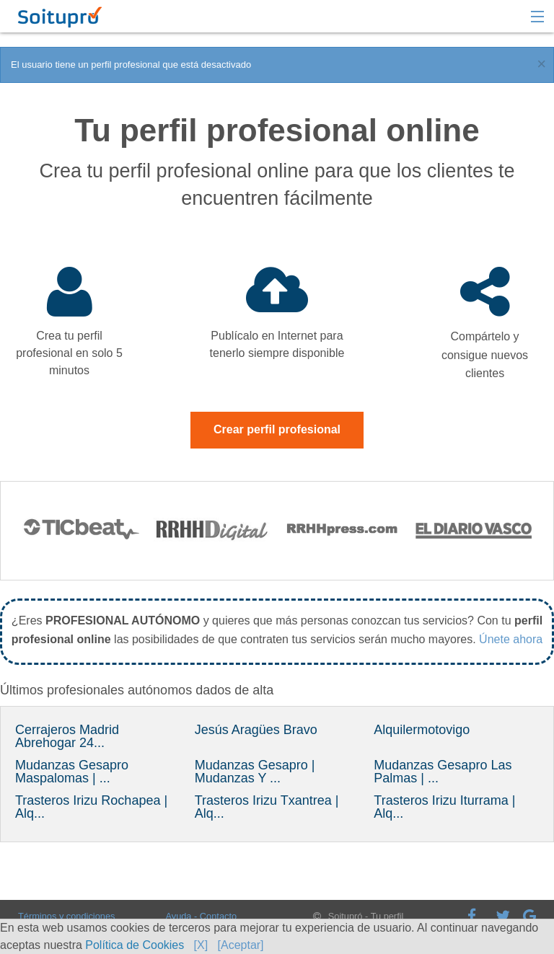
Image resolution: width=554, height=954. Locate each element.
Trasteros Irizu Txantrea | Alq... (267, 807)
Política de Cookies (134, 945)
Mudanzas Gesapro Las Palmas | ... (442, 771)
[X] (201, 945)
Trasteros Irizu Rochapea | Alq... (91, 807)
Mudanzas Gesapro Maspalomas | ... (71, 771)
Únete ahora (510, 639)
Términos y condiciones (66, 916)
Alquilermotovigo (422, 730)
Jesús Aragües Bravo (256, 730)
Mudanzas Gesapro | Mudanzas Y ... (255, 771)
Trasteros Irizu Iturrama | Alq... (444, 807)
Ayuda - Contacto (201, 916)
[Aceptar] (241, 945)
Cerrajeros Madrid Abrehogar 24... (67, 736)
